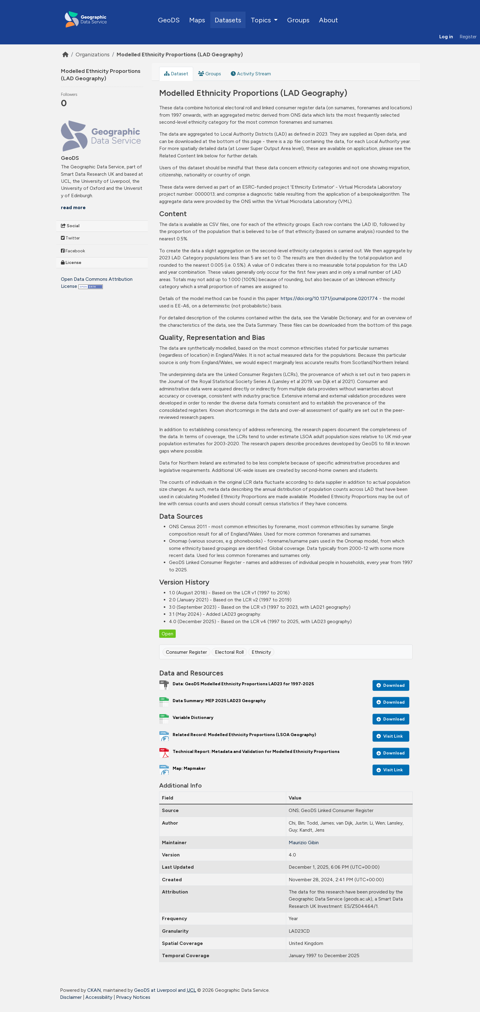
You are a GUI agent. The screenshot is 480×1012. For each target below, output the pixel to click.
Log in (446, 37)
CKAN (94, 990)
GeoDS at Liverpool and (165, 990)
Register (468, 37)
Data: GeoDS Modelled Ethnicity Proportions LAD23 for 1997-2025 (243, 684)
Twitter (70, 238)
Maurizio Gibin (304, 842)
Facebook (73, 251)
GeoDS (169, 20)
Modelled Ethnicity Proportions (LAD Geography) (180, 54)
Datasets (228, 20)
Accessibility (98, 997)
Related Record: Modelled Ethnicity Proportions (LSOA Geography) (244, 734)
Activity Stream (251, 74)
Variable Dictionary (193, 717)
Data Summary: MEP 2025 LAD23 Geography (219, 700)
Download (391, 685)
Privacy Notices (133, 997)
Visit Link (390, 736)
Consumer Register (186, 652)
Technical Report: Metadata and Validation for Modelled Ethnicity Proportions (256, 751)
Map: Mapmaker (189, 768)
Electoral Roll (229, 652)
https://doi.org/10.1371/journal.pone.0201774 (329, 298)
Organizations (93, 54)
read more (73, 207)
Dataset (176, 74)
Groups (298, 20)
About (328, 20)
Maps (197, 20)
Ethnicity (261, 652)
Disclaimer (71, 997)
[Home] (65, 54)
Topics (261, 20)
